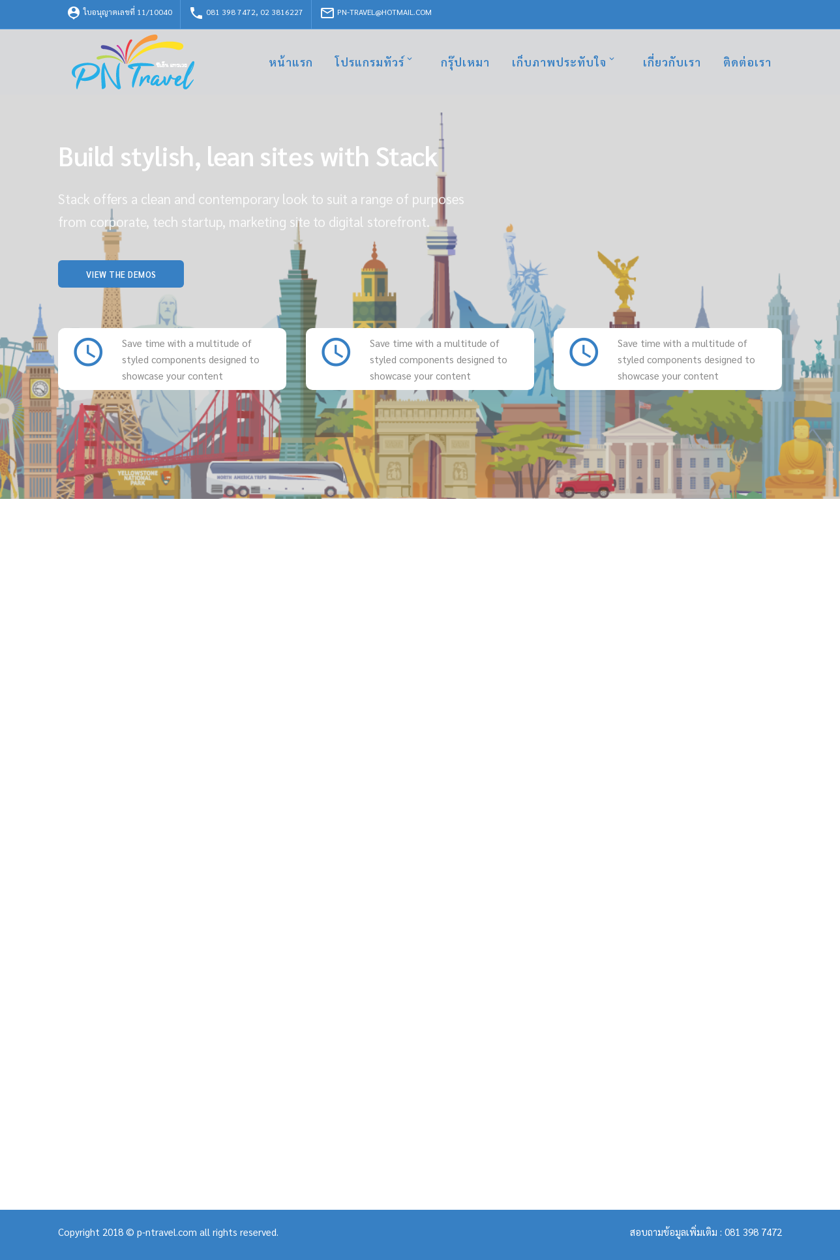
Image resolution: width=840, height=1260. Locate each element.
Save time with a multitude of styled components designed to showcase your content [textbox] (191, 359)
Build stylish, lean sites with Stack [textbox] (248, 155)
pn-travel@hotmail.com (376, 13)
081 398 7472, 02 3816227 (245, 13)
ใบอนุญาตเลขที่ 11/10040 (119, 13)
